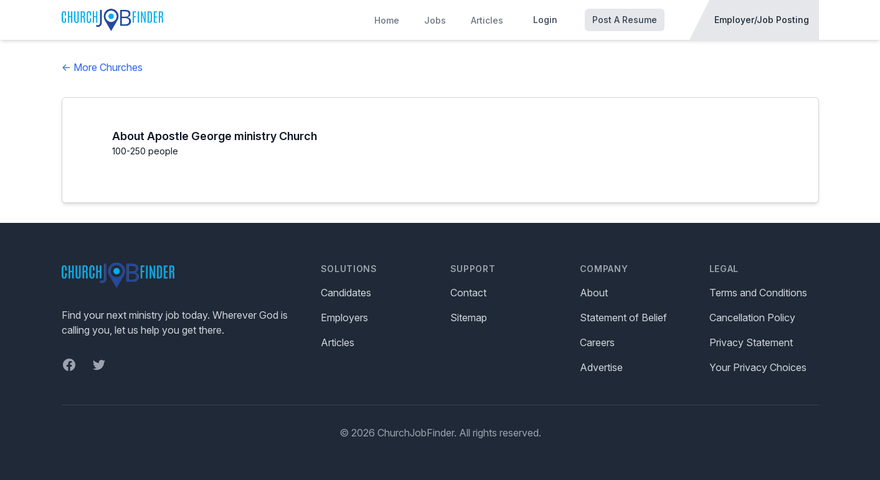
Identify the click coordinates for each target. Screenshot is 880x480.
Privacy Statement (751, 342)
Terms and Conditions (758, 292)
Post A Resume (624, 19)
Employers (344, 317)
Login (545, 19)
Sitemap (468, 317)
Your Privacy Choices (758, 367)
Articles (487, 20)
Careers (597, 342)
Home (386, 20)
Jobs (435, 20)
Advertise (601, 367)
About (594, 292)
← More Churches (102, 67)
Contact (468, 292)
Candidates (346, 292)
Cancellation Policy (752, 317)
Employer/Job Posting (761, 19)
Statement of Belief (623, 317)
